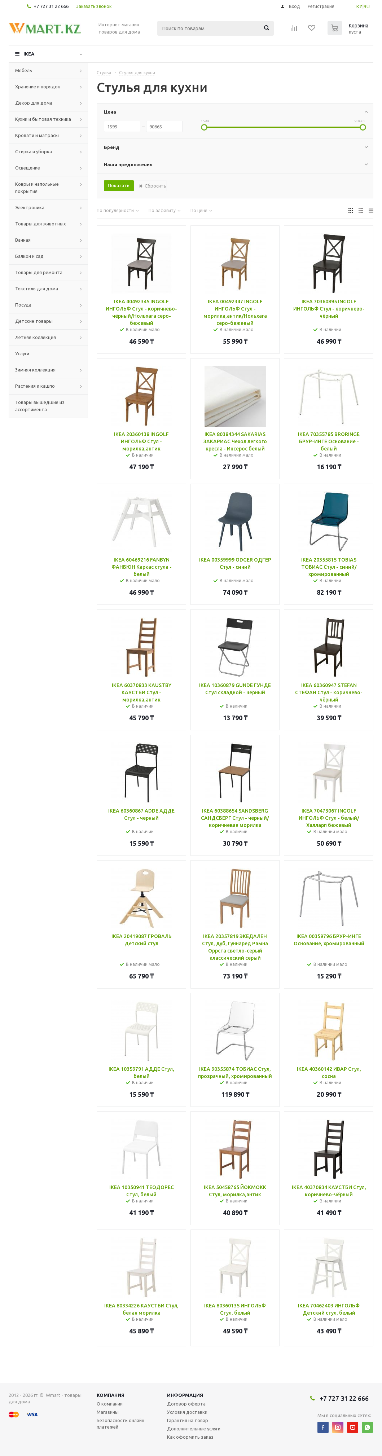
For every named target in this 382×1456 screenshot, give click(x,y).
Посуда (23, 304)
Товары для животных (40, 223)
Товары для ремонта (38, 272)
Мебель (23, 70)
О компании (110, 1403)
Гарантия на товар (187, 1420)
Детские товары (34, 321)
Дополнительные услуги (193, 1428)
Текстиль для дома (36, 288)
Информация (185, 1395)
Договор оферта (186, 1403)
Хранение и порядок (37, 86)
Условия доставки (187, 1412)
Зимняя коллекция (35, 369)
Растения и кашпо (35, 385)
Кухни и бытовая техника (43, 119)
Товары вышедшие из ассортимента (40, 406)
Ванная (23, 239)
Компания (110, 1395)
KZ (359, 6)
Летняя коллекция (35, 337)
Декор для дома (33, 102)
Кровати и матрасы (37, 135)
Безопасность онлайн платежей (120, 1423)
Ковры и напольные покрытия (37, 187)
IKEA (28, 53)
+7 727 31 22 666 (51, 6)
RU (367, 6)
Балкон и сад (29, 256)
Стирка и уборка (33, 151)
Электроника (29, 207)
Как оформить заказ (190, 1436)
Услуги (22, 353)
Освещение (27, 167)
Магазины (108, 1412)
